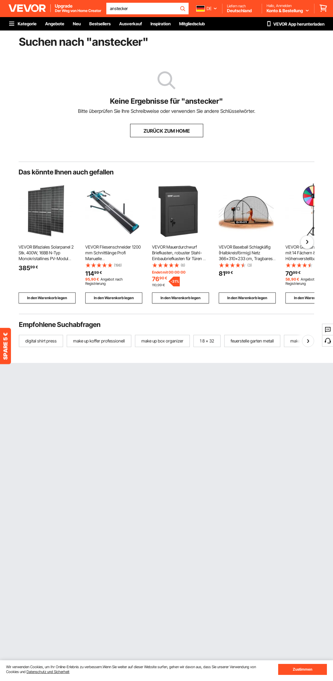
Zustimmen (302, 669)
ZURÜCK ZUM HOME (166, 131)
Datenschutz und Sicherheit (48, 671)
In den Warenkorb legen (47, 298)
